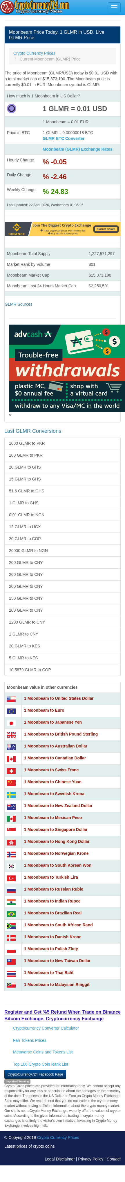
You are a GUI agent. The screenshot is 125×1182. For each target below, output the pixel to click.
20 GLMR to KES (24, 646)
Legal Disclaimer (60, 1159)
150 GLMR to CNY (26, 598)
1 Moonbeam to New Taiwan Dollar (57, 960)
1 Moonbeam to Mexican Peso (53, 817)
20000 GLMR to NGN (28, 550)
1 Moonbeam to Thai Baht (48, 972)
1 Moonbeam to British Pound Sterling (61, 734)
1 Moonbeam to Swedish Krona (54, 793)
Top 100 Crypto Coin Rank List (40, 1064)
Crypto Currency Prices (58, 1137)
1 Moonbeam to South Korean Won (57, 865)
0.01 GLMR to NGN (26, 514)
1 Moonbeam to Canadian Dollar (55, 758)
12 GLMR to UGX (25, 526)
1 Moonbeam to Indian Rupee (52, 901)
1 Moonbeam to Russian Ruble (53, 889)
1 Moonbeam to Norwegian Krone (56, 853)
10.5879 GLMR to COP (30, 669)
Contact (114, 1159)
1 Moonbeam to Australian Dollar (55, 746)
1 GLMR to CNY (23, 634)
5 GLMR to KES (23, 658)
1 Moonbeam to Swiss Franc (51, 770)
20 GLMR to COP (25, 538)
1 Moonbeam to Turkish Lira (51, 877)
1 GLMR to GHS (24, 503)
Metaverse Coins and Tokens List (43, 1052)
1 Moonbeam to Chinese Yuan (52, 781)
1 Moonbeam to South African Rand (58, 925)
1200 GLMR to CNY (27, 622)
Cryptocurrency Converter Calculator (46, 1028)
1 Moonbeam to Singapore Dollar (56, 829)
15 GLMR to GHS (25, 479)
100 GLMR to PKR (26, 455)
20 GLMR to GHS (25, 467)
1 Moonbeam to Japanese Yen (53, 722)
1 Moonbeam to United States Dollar (59, 698)
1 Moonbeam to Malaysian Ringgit (57, 984)
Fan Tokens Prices (29, 1040)
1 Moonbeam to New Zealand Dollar (58, 805)
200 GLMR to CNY (26, 562)
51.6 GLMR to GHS (26, 491)
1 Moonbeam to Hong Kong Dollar (57, 841)
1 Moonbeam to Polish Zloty (51, 948)
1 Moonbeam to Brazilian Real (52, 913)
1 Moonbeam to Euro (44, 710)
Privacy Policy (90, 1159)
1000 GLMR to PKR (27, 443)
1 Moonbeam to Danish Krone (52, 936)
